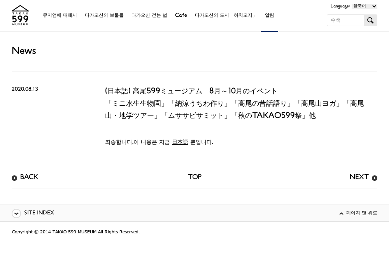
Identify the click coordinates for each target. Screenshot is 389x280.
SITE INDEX (39, 213)
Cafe (181, 15)
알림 (269, 15)
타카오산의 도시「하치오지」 (226, 15)
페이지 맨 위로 (361, 213)
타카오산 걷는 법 (149, 15)
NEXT (359, 178)
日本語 (180, 142)
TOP (195, 178)
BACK (29, 178)
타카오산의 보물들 (104, 15)
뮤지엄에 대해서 (60, 15)
